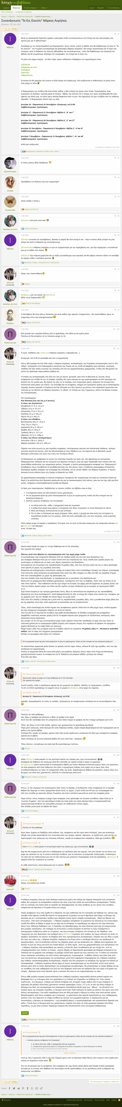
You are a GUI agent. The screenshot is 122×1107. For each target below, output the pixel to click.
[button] (38, 7)
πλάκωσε (44, 353)
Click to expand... (70, 1053)
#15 (118, 755)
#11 (118, 348)
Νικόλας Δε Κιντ (10, 229)
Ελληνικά (6, 1100)
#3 (118, 177)
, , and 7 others (42, 151)
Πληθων (10, 323)
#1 (118, 34)
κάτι (116, 523)
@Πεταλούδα (26, 247)
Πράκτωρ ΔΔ (10, 343)
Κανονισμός (88, 1100)
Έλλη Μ (10, 283)
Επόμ (14, 29)
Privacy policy (99, 1100)
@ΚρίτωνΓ (111, 857)
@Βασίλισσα (26, 75)
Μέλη (43, 8)
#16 (118, 783)
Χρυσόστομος (10, 171)
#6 (118, 235)
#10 (118, 329)
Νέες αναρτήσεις (7, 12)
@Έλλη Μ (25, 65)
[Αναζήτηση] (113, 7)
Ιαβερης (6, 24)
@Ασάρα (25, 220)
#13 (118, 668)
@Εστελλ (25, 72)
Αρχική (6, 8)
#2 (118, 158)
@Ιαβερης (25, 295)
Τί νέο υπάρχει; (30, 8)
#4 (118, 196)
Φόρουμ (16, 8)
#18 (118, 876)
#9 (118, 310)
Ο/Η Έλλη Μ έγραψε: (30, 1032)
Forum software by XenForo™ (61, 1104)
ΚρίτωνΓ (10, 889)
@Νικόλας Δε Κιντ (29, 67)
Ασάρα (10, 191)
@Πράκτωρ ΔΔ (27, 764)
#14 (118, 710)
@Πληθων (25, 70)
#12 (118, 542)
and (31, 209)
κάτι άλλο (28, 526)
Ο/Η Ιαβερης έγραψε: (30, 692)
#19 (118, 895)
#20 (118, 1026)
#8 (118, 290)
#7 (118, 269)
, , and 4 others (38, 535)
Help (108, 1100)
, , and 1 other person (41, 262)
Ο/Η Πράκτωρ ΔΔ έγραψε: (32, 674)
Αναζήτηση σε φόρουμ (23, 12)
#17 (118, 817)
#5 (118, 216)
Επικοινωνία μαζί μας (74, 1100)
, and (35, 777)
